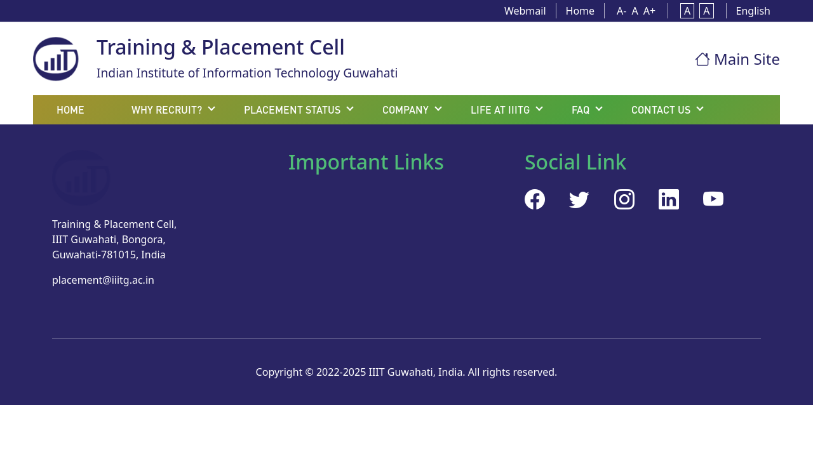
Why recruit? (166, 109)
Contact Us (660, 109)
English (753, 11)
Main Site (737, 58)
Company (405, 109)
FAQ (580, 109)
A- (621, 11)
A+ (649, 11)
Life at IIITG (500, 109)
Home (580, 11)
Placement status (292, 109)
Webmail (525, 11)
